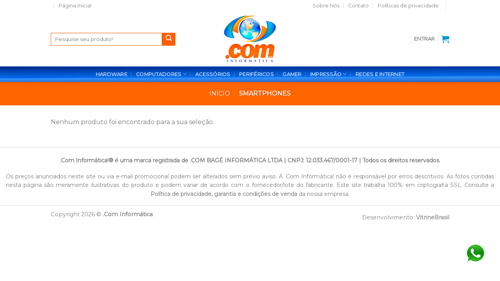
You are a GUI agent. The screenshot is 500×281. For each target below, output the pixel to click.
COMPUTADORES (161, 74)
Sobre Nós (325, 6)
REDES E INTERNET (379, 74)
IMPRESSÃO (328, 74)
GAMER (291, 74)
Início (219, 93)
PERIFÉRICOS (256, 74)
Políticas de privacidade (408, 6)
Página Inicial (75, 6)
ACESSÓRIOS (212, 74)
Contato (358, 6)
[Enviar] (168, 39)
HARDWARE (111, 74)
